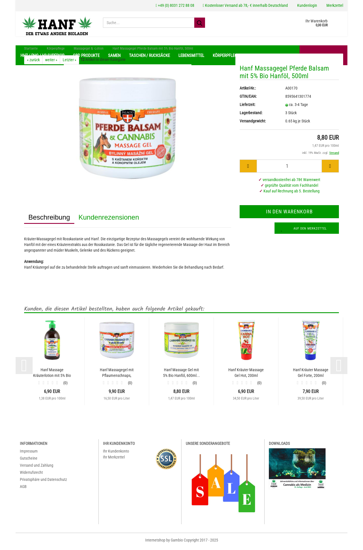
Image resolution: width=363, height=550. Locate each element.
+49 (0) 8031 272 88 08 (175, 5)
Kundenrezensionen (109, 220)
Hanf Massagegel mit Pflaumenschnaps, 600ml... (117, 375)
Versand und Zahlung (36, 468)
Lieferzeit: (247, 107)
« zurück (33, 62)
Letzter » (69, 62)
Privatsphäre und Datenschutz (43, 482)
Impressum (29, 454)
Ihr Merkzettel (114, 460)
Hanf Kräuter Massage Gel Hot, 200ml (246, 375)
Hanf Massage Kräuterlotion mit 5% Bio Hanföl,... (52, 375)
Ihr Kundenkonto (116, 454)
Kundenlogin (306, 5)
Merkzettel (334, 5)
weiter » (51, 62)
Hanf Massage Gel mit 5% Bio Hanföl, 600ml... (181, 375)
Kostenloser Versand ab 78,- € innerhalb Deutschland (245, 5)
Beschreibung (49, 220)
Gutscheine (28, 461)
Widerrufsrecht (31, 475)
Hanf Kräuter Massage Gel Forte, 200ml (310, 375)
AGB (23, 489)
